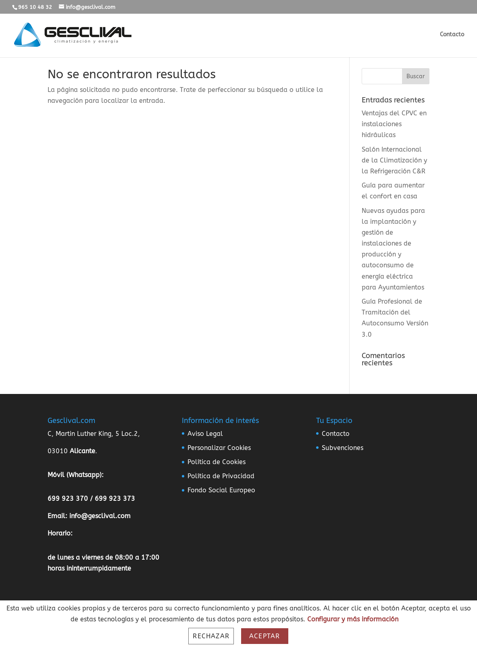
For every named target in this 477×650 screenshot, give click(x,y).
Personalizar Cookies (219, 448)
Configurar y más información (352, 619)
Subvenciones (342, 448)
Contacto (452, 35)
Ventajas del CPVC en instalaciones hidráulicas (394, 124)
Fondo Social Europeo (221, 490)
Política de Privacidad (220, 476)
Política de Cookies (216, 462)
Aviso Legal (205, 434)
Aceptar (264, 636)
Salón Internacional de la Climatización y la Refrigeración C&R (394, 160)
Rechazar (211, 636)
